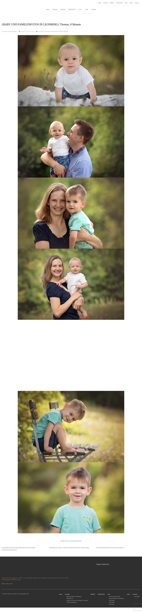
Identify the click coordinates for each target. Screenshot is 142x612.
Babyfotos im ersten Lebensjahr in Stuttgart (77, 600)
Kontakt (137, 2)
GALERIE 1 (137, 596)
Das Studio (111, 600)
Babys (49, 31)
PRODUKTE (119, 2)
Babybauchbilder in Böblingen (74, 596)
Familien (54, 31)
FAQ (126, 2)
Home (99, 2)
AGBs (131, 2)
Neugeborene (70, 598)
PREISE (112, 2)
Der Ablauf (111, 602)
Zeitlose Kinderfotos (72, 602)
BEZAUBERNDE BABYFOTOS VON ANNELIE (110, 548)
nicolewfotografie (10, 31)
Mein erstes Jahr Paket (114, 596)
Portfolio (105, 2)
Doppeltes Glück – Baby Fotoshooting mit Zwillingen (69, 548)
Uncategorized (63, 31)
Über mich (111, 604)
